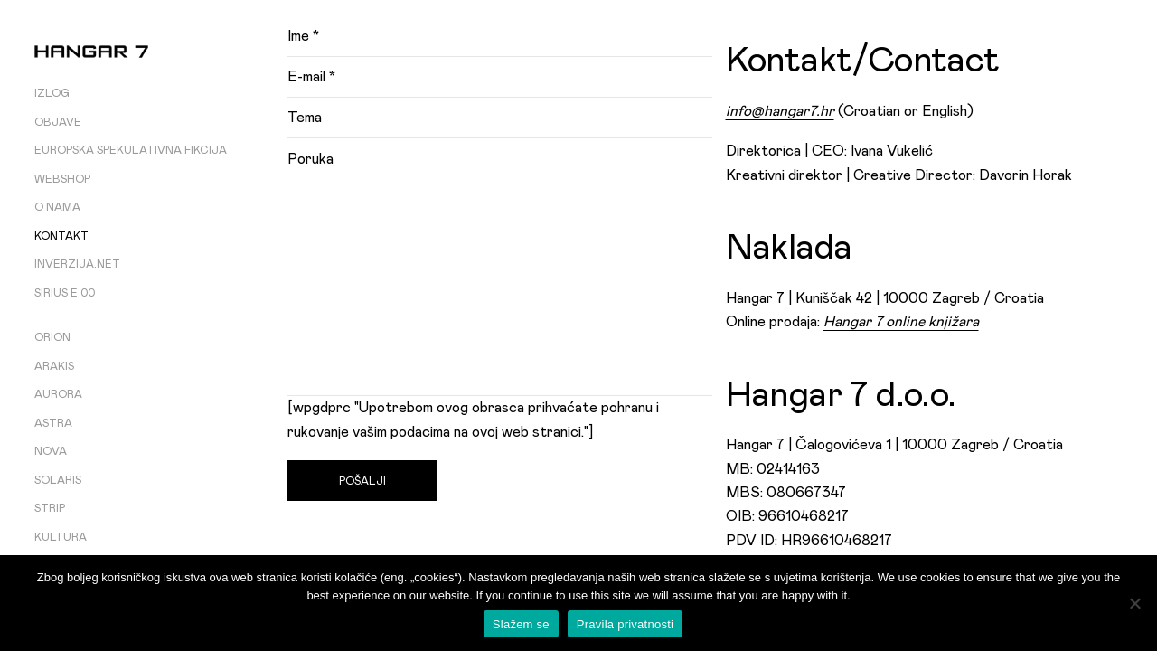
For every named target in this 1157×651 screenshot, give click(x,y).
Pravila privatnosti (625, 624)
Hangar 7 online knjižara (901, 322)
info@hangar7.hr (780, 111)
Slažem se (521, 624)
